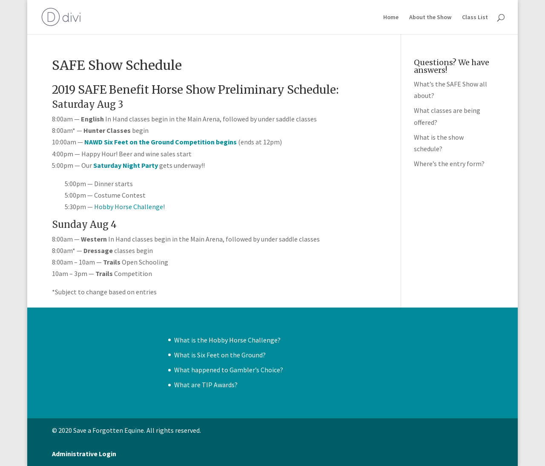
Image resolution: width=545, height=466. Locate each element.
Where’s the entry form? (449, 163)
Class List (475, 17)
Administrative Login (84, 453)
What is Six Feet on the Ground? (220, 355)
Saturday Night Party (125, 165)
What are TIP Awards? (206, 384)
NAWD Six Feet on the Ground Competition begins (160, 142)
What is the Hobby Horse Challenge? (227, 340)
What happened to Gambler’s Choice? (228, 369)
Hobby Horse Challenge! (129, 206)
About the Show (430, 17)
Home (391, 17)
